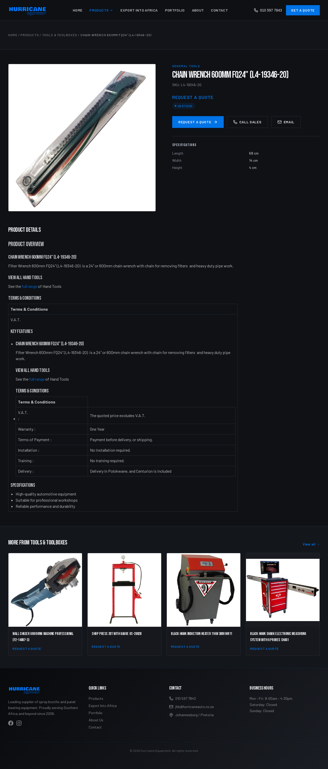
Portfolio (175, 10)
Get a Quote (303, 10)
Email (286, 122)
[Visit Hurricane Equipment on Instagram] (19, 723)
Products (101, 10)
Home (77, 10)
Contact (219, 10)
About (198, 10)
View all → (311, 544)
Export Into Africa (139, 10)
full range (29, 286)
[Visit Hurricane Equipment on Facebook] (10, 723)
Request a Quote (198, 122)
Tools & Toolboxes (59, 35)
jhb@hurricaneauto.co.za (191, 706)
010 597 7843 (268, 10)
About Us (96, 720)
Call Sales (247, 122)
